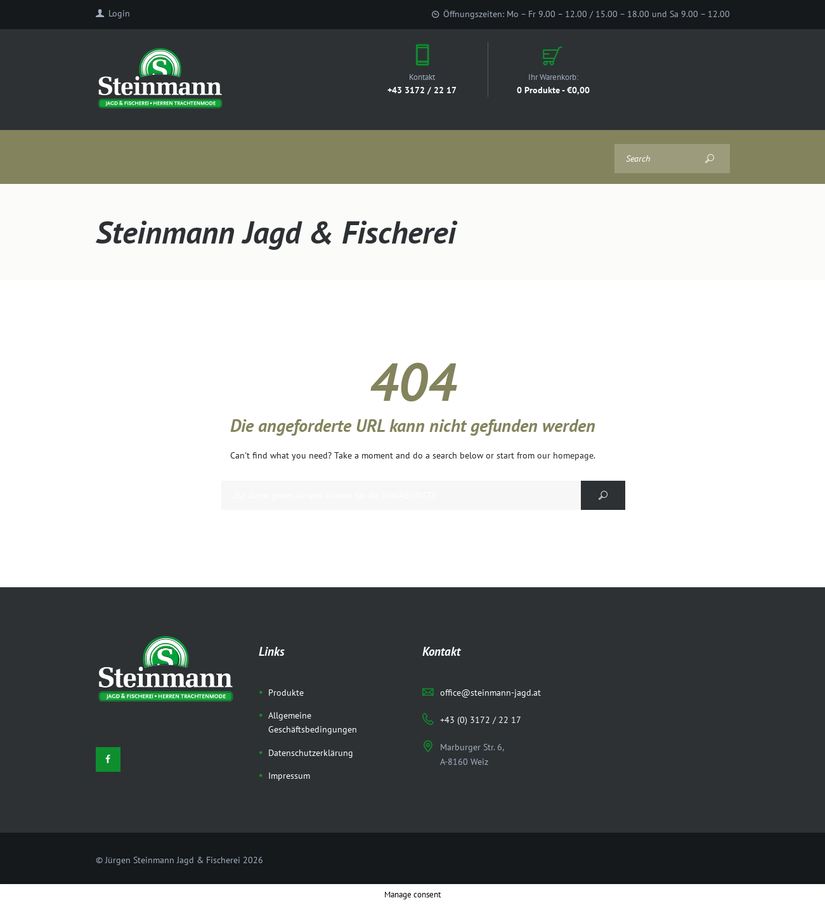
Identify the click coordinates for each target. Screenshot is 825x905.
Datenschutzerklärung (310, 753)
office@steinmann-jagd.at (490, 692)
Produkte (286, 692)
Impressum (289, 775)
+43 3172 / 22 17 (422, 90)
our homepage (565, 455)
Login (119, 13)
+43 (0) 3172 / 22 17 (480, 720)
